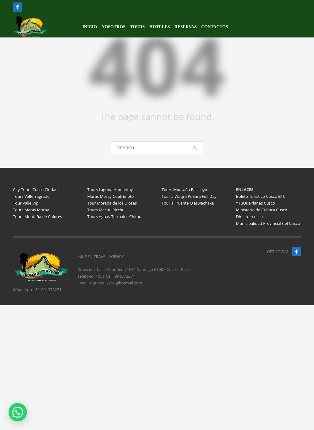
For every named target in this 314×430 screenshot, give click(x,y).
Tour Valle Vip (25, 203)
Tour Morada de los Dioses (112, 203)
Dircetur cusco (249, 216)
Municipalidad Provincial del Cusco (268, 223)
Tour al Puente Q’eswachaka (188, 203)
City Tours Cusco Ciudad (35, 189)
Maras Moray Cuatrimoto (110, 196)
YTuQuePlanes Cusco (255, 203)
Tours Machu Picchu (106, 210)
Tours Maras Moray (31, 210)
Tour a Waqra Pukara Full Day (189, 196)
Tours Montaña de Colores (37, 216)
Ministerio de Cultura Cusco (261, 210)
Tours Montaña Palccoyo (184, 189)
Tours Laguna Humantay (110, 189)
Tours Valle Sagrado (31, 196)
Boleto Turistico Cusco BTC (260, 196)
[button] (18, 412)
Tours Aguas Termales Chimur (115, 216)
